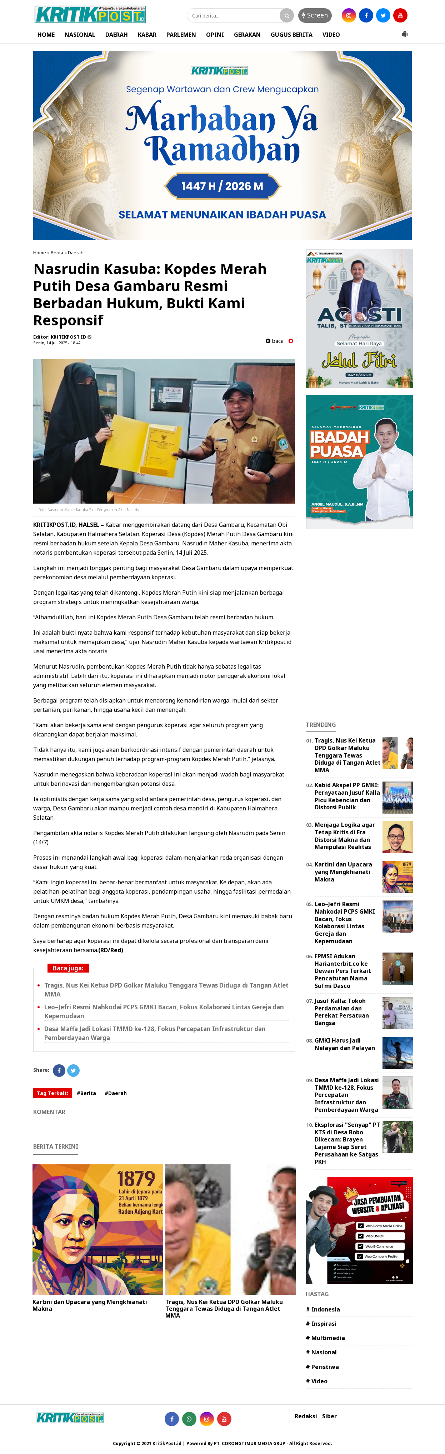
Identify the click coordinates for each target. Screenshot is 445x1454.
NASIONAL (80, 35)
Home (39, 252)
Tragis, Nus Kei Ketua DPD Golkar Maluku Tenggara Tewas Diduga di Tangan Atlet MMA (224, 1308)
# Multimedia (325, 1338)
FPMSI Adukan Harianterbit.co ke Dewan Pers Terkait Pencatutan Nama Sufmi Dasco (343, 971)
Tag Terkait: (52, 1093)
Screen (315, 15)
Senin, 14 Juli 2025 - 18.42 (56, 342)
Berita (57, 252)
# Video (317, 1381)
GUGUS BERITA (291, 35)
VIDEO (331, 35)
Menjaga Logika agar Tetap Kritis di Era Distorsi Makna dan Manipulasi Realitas (345, 836)
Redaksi (306, 1416)
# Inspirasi (321, 1324)
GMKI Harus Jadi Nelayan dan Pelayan (345, 1044)
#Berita (86, 1093)
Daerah (76, 252)
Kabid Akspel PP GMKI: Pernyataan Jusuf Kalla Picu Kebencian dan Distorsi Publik (347, 796)
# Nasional (321, 1352)
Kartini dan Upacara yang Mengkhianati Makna (89, 1305)
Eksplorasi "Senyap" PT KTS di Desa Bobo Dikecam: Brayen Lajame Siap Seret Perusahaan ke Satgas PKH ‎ (347, 1143)
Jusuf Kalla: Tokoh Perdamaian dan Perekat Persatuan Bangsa (342, 1012)
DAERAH (116, 35)
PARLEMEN (181, 35)
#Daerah (116, 1093)
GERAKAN (247, 35)
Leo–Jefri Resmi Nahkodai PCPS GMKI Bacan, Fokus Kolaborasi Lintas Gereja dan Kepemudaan (345, 922)
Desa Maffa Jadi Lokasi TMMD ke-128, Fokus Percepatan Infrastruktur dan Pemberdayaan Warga (347, 1095)
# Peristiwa (322, 1367)
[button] (404, 31)
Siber (329, 1416)
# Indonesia (323, 1309)
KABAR (147, 35)
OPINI (215, 35)
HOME (46, 35)
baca (275, 341)
